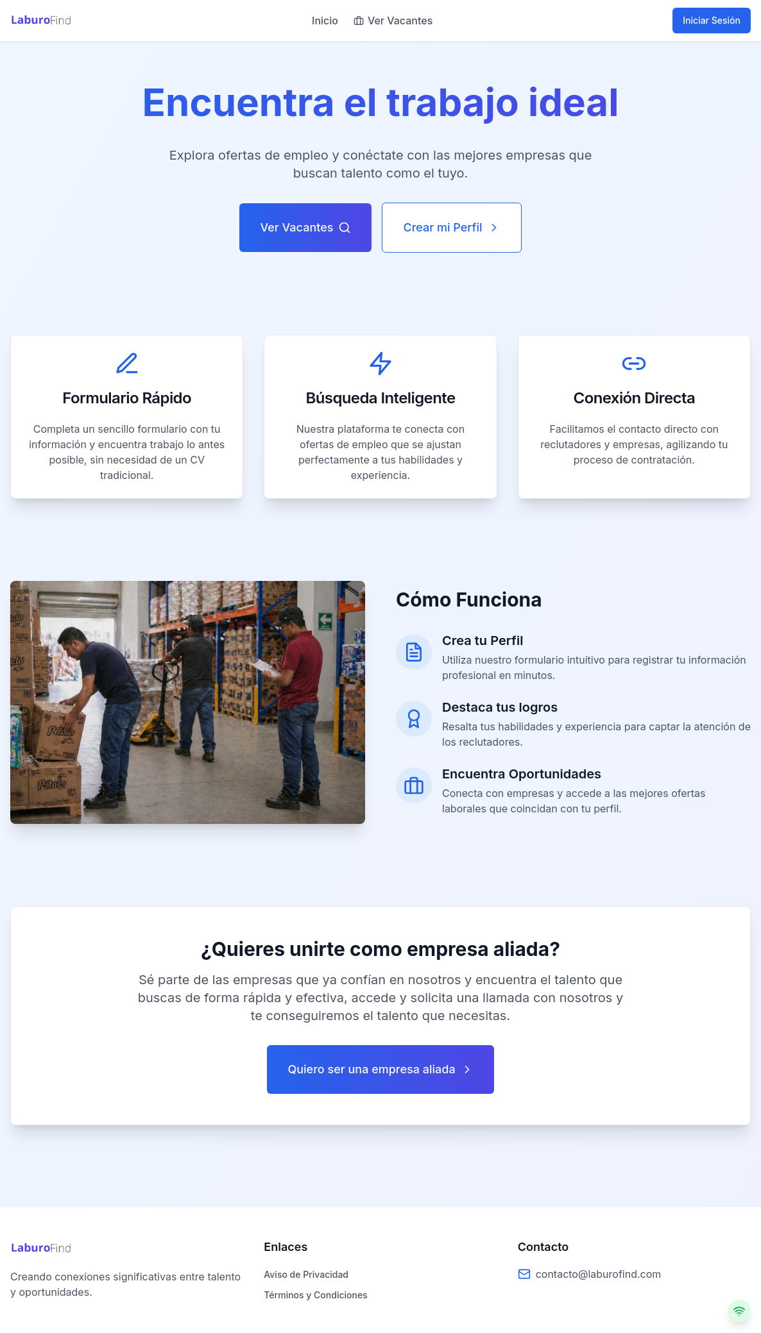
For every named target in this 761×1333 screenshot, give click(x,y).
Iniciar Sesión (711, 20)
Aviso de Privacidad (306, 1274)
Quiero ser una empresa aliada (380, 1069)
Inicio (325, 20)
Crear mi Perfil (451, 227)
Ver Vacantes (393, 20)
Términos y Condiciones (315, 1294)
